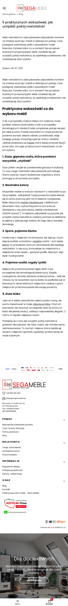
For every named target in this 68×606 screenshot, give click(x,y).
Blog (21, 14)
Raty (4, 435)
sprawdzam (34, 580)
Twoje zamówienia (11, 447)
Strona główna (8, 14)
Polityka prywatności (12, 470)
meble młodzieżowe (32, 202)
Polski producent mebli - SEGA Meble (20, 493)
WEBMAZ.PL (59, 527)
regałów (37, 241)
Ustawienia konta (11, 451)
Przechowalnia (9, 454)
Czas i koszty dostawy (13, 428)
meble (30, 142)
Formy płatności (10, 431)
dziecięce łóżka (41, 304)
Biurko (5, 245)
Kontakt (6, 489)
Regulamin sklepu (11, 466)
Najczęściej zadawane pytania (17, 424)
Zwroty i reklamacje (12, 473)
